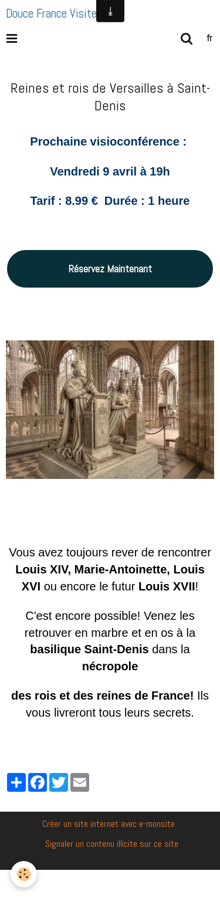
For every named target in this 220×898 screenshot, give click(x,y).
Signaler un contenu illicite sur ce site (111, 844)
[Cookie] (24, 874)
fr (209, 38)
